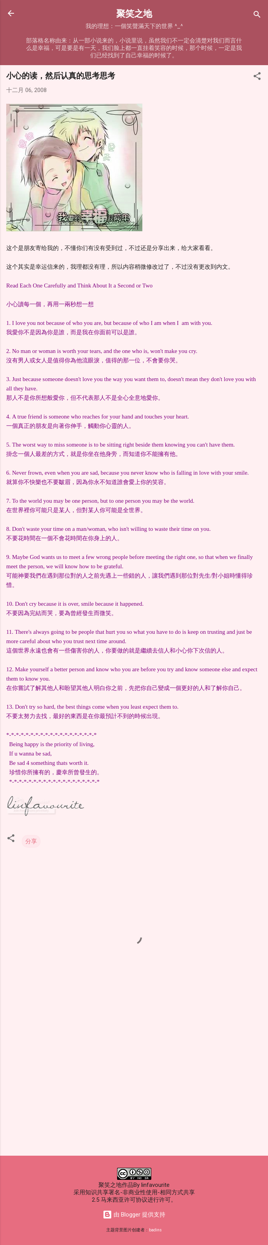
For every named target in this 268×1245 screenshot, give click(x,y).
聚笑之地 (134, 13)
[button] (257, 77)
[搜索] (257, 16)
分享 (31, 841)
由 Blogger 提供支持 (134, 1214)
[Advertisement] (134, 1088)
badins (155, 1230)
